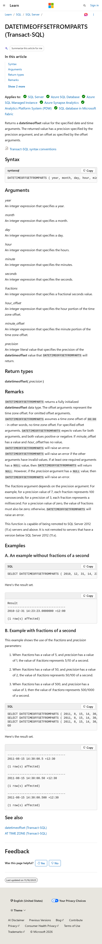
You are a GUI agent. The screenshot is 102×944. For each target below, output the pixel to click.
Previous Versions (40, 920)
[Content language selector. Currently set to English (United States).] (26, 901)
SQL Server (33, 14)
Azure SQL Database (65, 97)
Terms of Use (72, 926)
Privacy (12, 926)
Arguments (15, 69)
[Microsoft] (51, 5)
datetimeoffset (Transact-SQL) (26, 827)
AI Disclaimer (16, 920)
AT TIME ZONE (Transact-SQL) (26, 833)
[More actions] (93, 14)
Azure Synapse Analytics (61, 102)
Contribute (76, 920)
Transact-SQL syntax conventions (33, 149)
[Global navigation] (4, 5)
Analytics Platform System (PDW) (28, 108)
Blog (58, 920)
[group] (51, 178)
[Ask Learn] (86, 14)
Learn (8, 14)
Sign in (94, 5)
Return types (16, 74)
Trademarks (15, 932)
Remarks (13, 80)
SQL (18, 14)
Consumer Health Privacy (40, 926)
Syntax (12, 64)
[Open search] (85, 5)
